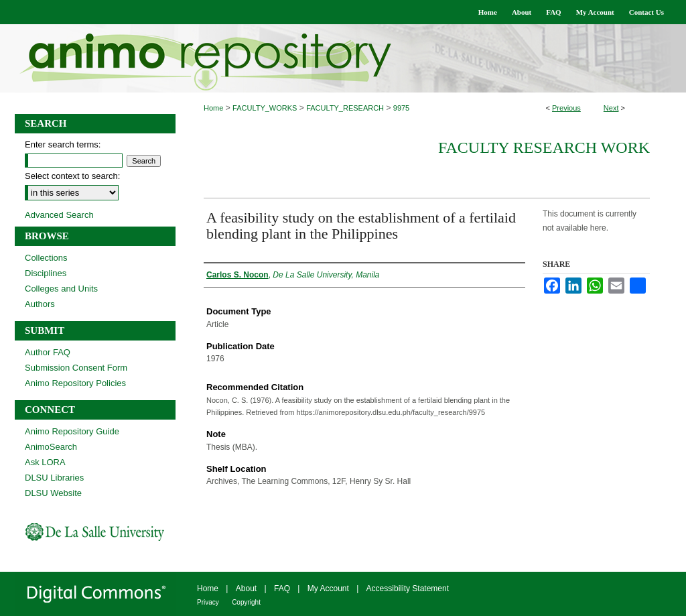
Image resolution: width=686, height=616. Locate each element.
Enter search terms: (62, 144)
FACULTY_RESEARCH (345, 108)
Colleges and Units (61, 289)
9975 (401, 108)
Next (611, 108)
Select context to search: (72, 176)
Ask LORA (45, 462)
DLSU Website (53, 493)
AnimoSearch (51, 447)
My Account (328, 588)
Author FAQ (47, 352)
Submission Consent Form (76, 368)
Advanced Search (59, 215)
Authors (40, 304)
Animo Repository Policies (75, 383)
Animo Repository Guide (72, 431)
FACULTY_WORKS (264, 108)
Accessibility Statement (407, 588)
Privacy (208, 602)
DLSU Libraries (54, 478)
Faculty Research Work (544, 147)
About (246, 588)
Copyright (246, 602)
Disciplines (45, 273)
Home (213, 108)
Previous (566, 108)
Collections (46, 258)
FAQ (282, 588)
